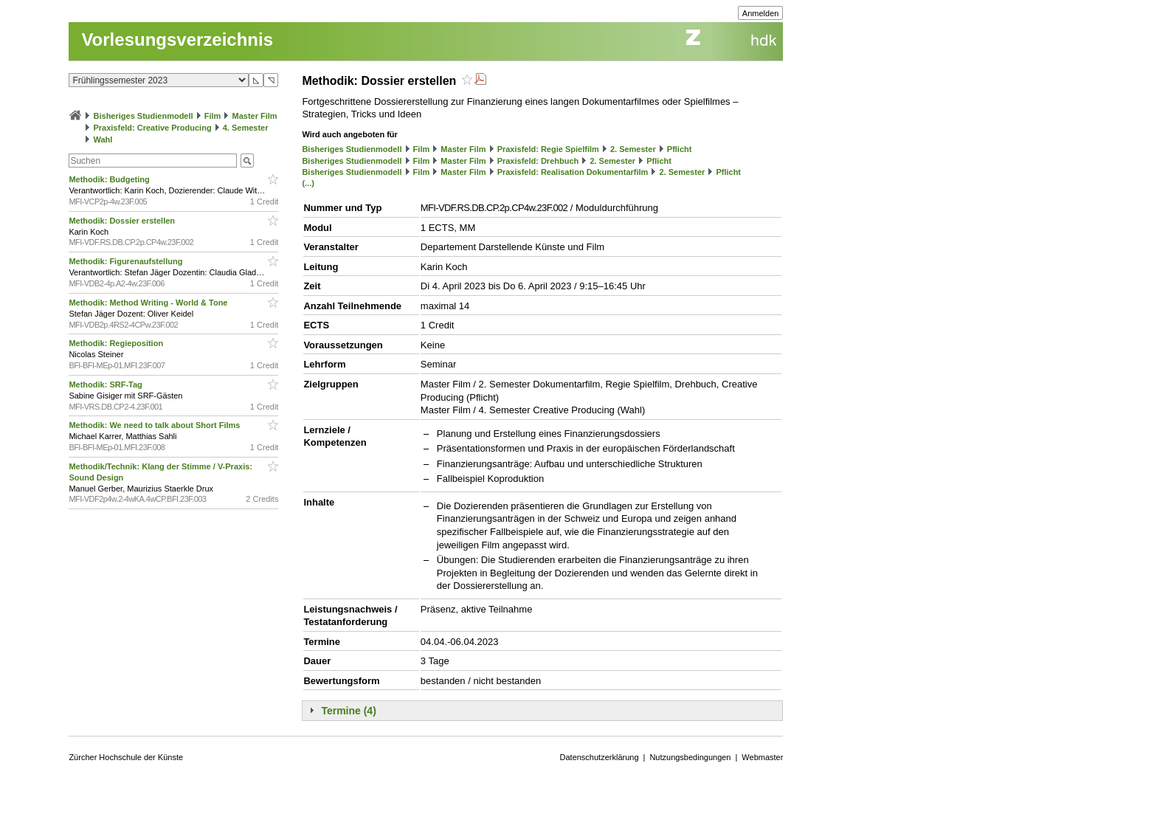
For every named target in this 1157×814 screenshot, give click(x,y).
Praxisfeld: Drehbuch (538, 160)
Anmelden (760, 13)
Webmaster (762, 757)
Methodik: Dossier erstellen (123, 220)
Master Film (254, 115)
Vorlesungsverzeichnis (177, 39)
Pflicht (679, 149)
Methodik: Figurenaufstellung (126, 261)
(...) (308, 183)
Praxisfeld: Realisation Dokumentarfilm (573, 172)
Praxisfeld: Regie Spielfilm (548, 149)
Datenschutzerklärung (599, 757)
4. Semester (246, 127)
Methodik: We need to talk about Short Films (155, 425)
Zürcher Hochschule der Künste (126, 757)
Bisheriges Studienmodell (143, 115)
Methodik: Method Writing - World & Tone (149, 302)
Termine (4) (348, 711)
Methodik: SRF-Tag (106, 384)
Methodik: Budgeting (110, 179)
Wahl (102, 139)
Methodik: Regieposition (117, 343)
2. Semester (633, 149)
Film (212, 115)
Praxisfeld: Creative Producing (152, 127)
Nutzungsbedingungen (690, 757)
